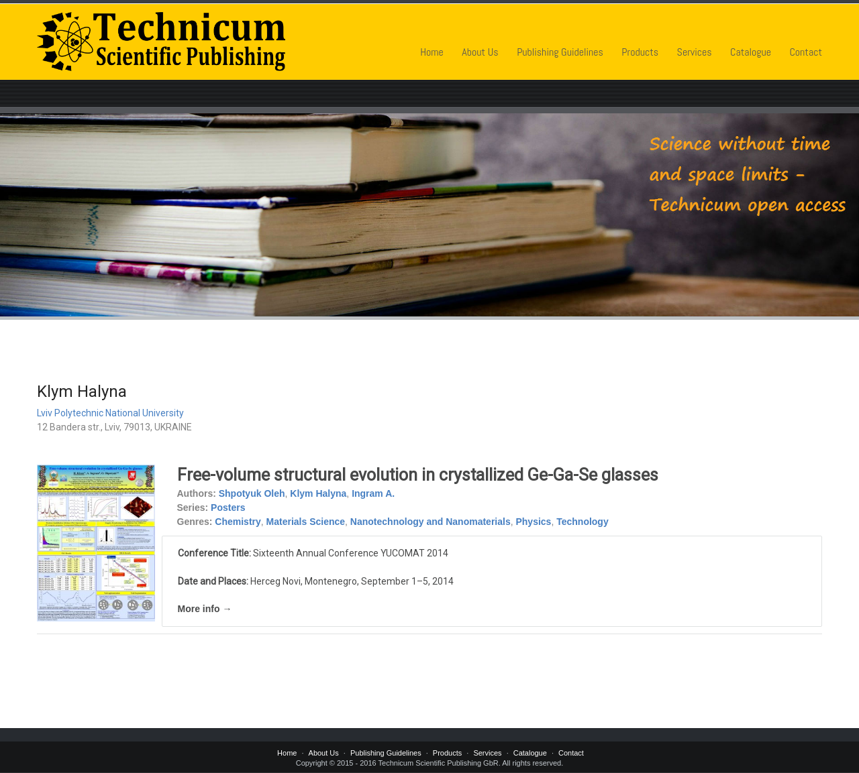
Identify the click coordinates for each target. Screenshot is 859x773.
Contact (805, 52)
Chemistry (237, 521)
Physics (533, 521)
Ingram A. (373, 493)
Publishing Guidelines (560, 52)
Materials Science (306, 521)
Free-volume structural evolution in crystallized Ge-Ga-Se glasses (417, 475)
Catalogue (750, 52)
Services (694, 52)
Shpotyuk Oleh (252, 493)
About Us (480, 52)
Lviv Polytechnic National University (110, 413)
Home (432, 52)
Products (639, 52)
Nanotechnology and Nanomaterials (430, 521)
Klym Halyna (318, 493)
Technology (582, 521)
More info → (205, 608)
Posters (228, 507)
